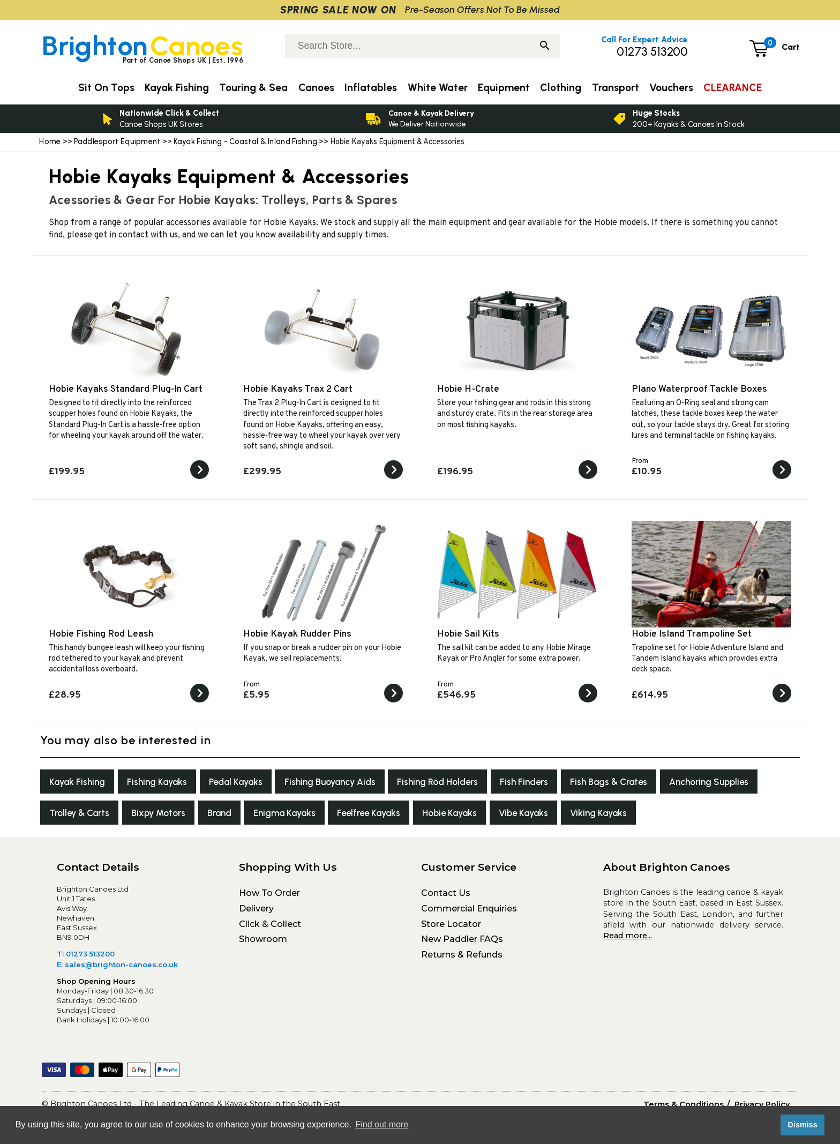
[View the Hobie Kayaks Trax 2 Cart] (393, 477)
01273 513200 (652, 51)
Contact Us (445, 897)
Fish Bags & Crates (640, 782)
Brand (340, 815)
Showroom (263, 943)
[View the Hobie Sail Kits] (588, 700)
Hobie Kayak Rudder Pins (297, 634)
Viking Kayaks (743, 815)
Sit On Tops (106, 87)
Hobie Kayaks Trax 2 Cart (297, 389)
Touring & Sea (253, 87)
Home (50, 141)
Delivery (256, 913)
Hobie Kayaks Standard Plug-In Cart (125, 389)
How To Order (269, 897)
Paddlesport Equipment (117, 141)
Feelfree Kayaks (500, 815)
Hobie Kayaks (586, 815)
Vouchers (671, 87)
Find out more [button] (381, 1124)
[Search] (545, 46)
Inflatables (370, 87)
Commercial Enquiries (469, 913)
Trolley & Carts (190, 815)
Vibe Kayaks (665, 815)
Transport (615, 87)
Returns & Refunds (461, 959)
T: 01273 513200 (86, 958)
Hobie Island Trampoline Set (692, 634)
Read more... (627, 940)
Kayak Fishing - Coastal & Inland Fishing (246, 141)
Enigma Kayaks (409, 815)
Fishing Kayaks (163, 782)
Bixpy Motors (274, 815)
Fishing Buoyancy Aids (347, 782)
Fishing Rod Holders (460, 782)
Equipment (504, 87)
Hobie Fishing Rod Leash (101, 634)
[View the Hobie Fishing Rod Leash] (199, 700)
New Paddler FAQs (462, 943)
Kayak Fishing (79, 782)
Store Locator (451, 928)
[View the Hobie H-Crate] (588, 477)
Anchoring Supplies (92, 815)
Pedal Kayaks (247, 782)
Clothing (560, 87)
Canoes (316, 87)
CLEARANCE (732, 87)
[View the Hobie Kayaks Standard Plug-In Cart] (199, 477)
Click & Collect (270, 928)
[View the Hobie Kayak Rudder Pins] (393, 700)
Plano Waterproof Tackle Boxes (699, 389)
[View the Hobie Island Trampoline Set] (781, 700)
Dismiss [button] (802, 1124)
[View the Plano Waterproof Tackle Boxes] (781, 477)
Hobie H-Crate (468, 389)
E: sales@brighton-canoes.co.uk (117, 968)
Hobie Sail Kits (468, 634)
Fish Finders (551, 782)
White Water (438, 87)
